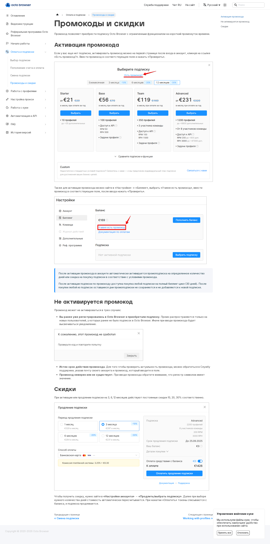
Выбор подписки (20, 60)
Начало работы (17, 43)
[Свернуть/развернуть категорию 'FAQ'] (45, 124)
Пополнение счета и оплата (27, 67)
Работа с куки (16, 107)
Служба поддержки (156, 5)
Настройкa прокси (19, 99)
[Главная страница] (57, 15)
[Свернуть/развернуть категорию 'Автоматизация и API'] (45, 116)
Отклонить (243, 532)
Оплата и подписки (19, 52)
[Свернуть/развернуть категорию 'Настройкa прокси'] (45, 99)
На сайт (190, 5)
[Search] (248, 5)
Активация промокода (232, 16)
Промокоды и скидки (23, 83)
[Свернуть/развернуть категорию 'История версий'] (45, 132)
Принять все (224, 532)
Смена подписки (20, 75)
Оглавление (15, 15)
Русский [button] (210, 5)
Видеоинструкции (19, 24)
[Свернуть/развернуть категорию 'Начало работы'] (45, 43)
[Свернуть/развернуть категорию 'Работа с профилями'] (45, 91)
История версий (18, 132)
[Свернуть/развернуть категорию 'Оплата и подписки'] (45, 52)
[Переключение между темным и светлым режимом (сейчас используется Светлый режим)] (224, 5)
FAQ (10, 124)
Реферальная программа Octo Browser (26, 33)
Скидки (224, 26)
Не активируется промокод (235, 21)
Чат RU (176, 5)
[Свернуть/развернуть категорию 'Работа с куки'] (45, 107)
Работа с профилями (21, 91)
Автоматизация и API (21, 116)
